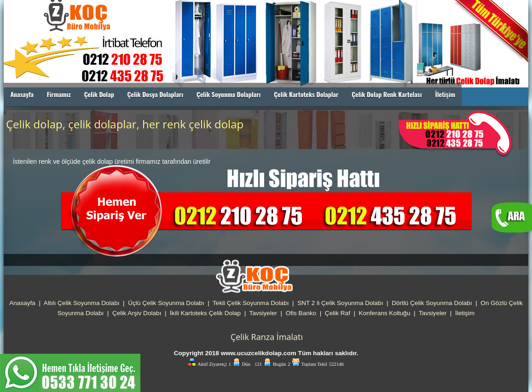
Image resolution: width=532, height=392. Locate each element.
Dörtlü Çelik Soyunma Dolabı (432, 303)
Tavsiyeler (263, 313)
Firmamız (59, 94)
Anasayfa (22, 94)
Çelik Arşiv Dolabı (137, 313)
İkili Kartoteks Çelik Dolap (205, 313)
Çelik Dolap (99, 94)
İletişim (445, 94)
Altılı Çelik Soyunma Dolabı (82, 303)
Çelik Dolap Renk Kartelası (387, 94)
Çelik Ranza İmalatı (267, 336)
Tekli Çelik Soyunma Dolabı (251, 303)
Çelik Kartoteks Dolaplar (306, 94)
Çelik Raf (337, 313)
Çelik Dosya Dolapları (155, 94)
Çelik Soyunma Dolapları (229, 94)
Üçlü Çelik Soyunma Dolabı (166, 303)
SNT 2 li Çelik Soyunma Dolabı (340, 303)
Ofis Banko (301, 313)
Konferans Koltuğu (385, 313)
